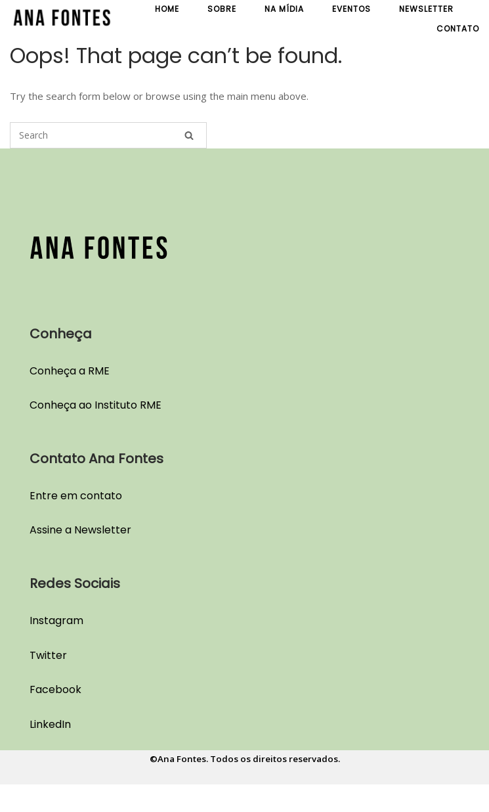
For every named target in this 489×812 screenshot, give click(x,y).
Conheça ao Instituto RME (95, 405)
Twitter (48, 655)
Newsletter (426, 8)
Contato (457, 28)
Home (167, 8)
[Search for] (108, 135)
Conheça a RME (70, 370)
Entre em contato (76, 495)
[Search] (189, 135)
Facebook (55, 689)
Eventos (351, 8)
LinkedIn (50, 724)
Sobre (221, 8)
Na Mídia (284, 8)
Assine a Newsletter (80, 529)
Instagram (56, 620)
